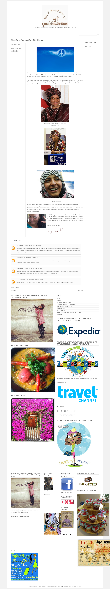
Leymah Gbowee (70, 80)
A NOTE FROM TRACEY (64, 302)
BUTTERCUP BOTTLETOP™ (65, 306)
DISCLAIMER (61, 310)
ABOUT (59, 300)
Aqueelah (19, 245)
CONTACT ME (61, 308)
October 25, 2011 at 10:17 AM (32, 268)
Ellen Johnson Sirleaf (60, 80)
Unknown (19, 268)
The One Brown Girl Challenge (27, 40)
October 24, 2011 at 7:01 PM (28, 257)
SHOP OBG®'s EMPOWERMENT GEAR (69, 312)
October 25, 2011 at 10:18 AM (32, 279)
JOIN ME (59, 314)
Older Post (80, 290)
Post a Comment (15, 287)
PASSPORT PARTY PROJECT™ (66, 304)
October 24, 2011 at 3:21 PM (31, 245)
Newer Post (13, 290)
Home (59, 298)
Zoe (18, 257)
